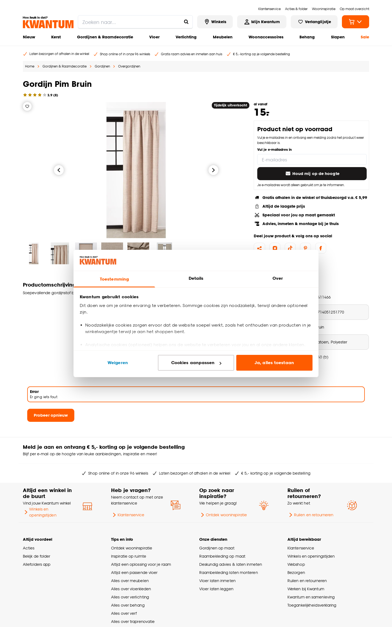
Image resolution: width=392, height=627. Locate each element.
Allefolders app (36, 564)
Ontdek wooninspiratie (223, 515)
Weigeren (118, 362)
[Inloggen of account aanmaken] (261, 21)
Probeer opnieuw (51, 415)
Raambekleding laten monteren (228, 572)
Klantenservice (127, 515)
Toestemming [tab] (114, 279)
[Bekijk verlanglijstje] (314, 21)
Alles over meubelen (130, 580)
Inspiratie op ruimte (128, 556)
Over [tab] (277, 278)
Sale (365, 37)
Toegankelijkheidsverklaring (311, 605)
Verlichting (186, 37)
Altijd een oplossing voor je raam (141, 564)
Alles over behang (128, 605)
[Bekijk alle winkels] (215, 21)
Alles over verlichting (130, 597)
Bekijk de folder (36, 556)
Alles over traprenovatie (133, 621)
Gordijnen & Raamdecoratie (105, 37)
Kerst (56, 37)
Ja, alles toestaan (274, 362)
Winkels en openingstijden (39, 512)
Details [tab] (196, 278)
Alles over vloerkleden (131, 588)
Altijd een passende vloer (134, 572)
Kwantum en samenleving (311, 597)
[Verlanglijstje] (27, 106)
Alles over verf (124, 613)
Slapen (338, 37)
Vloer (154, 37)
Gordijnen (102, 66)
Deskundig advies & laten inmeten (230, 564)
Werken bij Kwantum (305, 588)
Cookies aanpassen (196, 362)
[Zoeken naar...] (186, 22)
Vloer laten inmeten (217, 580)
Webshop (296, 564)
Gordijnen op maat (216, 548)
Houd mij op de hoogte (312, 173)
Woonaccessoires (266, 37)
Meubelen (222, 37)
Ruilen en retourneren (310, 515)
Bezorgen (296, 572)
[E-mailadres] (312, 159)
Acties (29, 548)
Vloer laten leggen (216, 588)
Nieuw (29, 37)
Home (29, 66)
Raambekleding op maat (222, 556)
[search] (135, 21)
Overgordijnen (129, 66)
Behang (307, 37)
